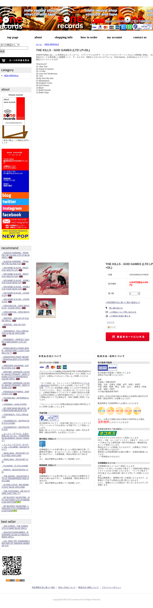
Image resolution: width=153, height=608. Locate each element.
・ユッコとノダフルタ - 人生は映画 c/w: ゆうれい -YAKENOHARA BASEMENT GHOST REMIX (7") (15, 437)
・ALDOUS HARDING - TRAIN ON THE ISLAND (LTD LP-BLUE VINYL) (16, 255)
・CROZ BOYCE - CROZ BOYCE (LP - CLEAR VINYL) (15, 307)
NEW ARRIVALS (11, 76)
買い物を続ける (116, 308)
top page (12, 37)
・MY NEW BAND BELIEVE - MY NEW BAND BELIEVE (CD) (15, 409)
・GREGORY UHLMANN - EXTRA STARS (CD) (15, 367)
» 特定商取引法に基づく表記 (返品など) (123, 302)
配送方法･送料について (88, 587)
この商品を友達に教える (119, 316)
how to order (89, 37)
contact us (140, 37)
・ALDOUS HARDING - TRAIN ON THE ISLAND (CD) (15, 262)
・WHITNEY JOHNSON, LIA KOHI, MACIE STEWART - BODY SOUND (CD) (16, 385)
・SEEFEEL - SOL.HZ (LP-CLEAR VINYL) (15, 319)
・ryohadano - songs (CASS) (14, 404)
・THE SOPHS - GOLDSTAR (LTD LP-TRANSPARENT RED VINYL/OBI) (15, 478)
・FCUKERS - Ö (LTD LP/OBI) (15, 466)
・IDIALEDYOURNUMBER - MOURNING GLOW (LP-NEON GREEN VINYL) (15, 534)
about (38, 37)
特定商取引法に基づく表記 (43, 587)
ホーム (39, 44)
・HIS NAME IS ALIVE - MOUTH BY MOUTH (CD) (15, 275)
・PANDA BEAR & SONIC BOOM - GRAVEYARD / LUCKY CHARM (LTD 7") (15, 350)
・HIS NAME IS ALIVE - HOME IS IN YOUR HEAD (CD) (16, 288)
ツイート (111, 322)
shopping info (63, 37)
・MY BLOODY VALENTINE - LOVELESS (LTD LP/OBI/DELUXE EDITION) (15, 508)
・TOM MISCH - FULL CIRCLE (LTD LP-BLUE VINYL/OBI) (15, 333)
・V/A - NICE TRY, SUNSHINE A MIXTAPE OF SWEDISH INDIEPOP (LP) (16, 543)
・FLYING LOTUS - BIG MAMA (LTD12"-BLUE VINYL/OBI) (15, 486)
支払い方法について (67, 587)
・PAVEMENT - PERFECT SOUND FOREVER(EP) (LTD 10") (15, 341)
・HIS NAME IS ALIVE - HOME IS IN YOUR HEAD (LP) (16, 281)
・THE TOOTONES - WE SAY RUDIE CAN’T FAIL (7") (16, 492)
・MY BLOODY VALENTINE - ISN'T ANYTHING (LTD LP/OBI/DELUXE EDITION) (16, 499)
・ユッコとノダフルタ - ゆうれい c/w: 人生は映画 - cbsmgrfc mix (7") (15, 446)
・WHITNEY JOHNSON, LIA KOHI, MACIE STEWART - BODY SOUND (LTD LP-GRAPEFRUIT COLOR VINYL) (16, 375)
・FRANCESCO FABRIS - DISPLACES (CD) (15, 393)
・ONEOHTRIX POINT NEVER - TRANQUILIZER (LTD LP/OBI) (15, 359)
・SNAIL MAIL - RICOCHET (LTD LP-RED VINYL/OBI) (15, 454)
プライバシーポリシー (111, 587)
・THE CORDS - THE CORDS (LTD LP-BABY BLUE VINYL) (15, 527)
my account (114, 37)
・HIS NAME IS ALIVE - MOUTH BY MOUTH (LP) (15, 269)
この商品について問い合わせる (122, 312)
